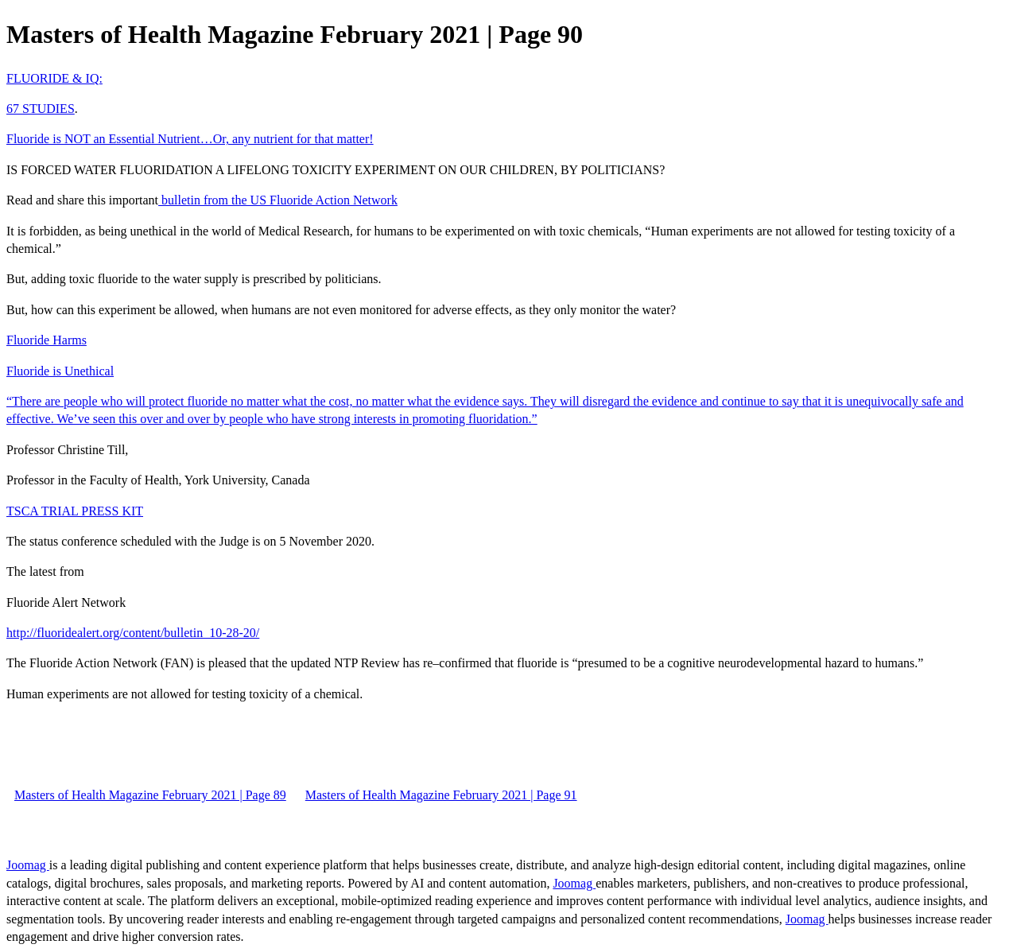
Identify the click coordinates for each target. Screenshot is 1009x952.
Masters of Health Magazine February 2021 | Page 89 (150, 795)
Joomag (27, 865)
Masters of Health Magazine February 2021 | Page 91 (441, 795)
